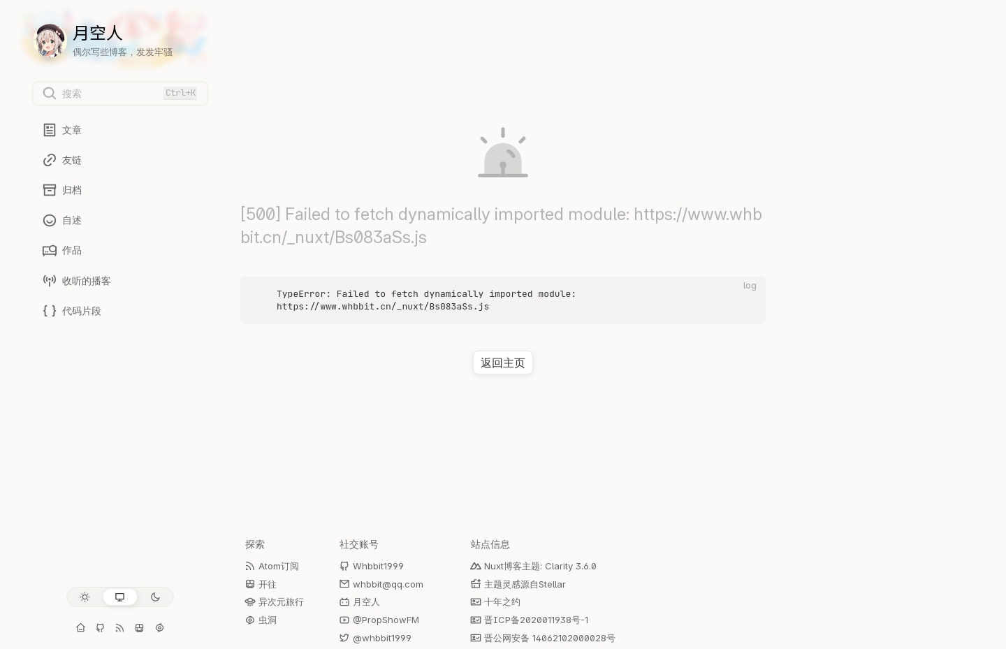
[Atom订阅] (120, 628)
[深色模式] (155, 597)
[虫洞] (159, 628)
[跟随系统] (119, 597)
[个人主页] (81, 628)
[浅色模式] (84, 597)
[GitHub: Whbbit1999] (100, 628)
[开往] (140, 628)
